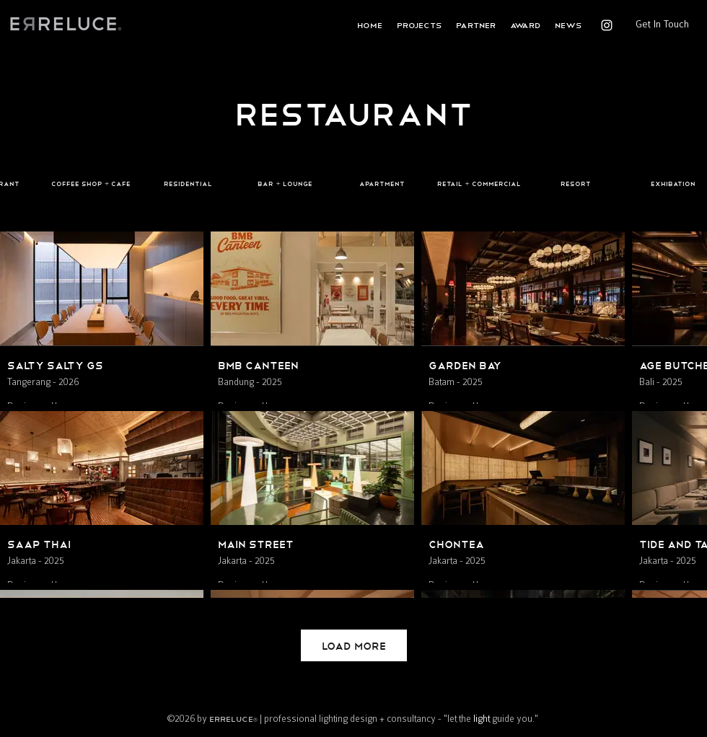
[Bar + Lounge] (285, 183)
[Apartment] (381, 183)
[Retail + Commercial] (479, 183)
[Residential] (187, 183)
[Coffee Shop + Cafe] (91, 183)
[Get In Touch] (662, 24)
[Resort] (575, 183)
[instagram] (607, 25)
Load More (354, 645)
